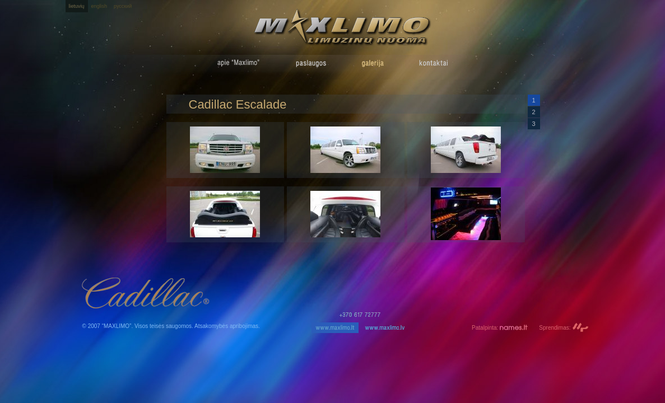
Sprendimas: (563, 328)
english (99, 6)
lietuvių (77, 6)
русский (123, 6)
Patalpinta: (500, 328)
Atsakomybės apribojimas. (227, 326)
